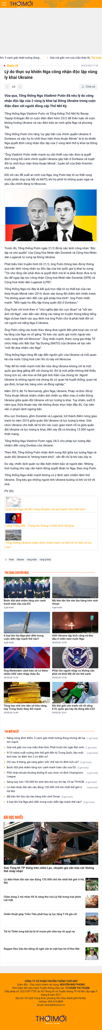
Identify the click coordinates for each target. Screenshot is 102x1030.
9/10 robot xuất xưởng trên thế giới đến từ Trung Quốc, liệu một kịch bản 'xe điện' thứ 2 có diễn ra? (52, 754)
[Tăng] (20, 87)
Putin (11, 559)
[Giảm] (7, 87)
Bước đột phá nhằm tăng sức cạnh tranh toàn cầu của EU (48, 767)
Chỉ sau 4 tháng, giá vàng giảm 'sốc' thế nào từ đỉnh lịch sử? (49, 762)
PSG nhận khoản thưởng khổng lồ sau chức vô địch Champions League (52, 774)
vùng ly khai (45, 559)
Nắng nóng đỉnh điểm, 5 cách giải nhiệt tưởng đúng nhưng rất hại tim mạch (52, 740)
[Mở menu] (4, 4)
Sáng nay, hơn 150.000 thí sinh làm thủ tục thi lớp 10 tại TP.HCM (52, 782)
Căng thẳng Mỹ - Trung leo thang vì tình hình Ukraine (39, 525)
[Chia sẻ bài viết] (88, 87)
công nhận (32, 559)
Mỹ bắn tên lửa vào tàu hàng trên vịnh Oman (40, 796)
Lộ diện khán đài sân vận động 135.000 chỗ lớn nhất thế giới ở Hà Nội (52, 789)
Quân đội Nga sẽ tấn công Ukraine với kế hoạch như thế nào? (45, 509)
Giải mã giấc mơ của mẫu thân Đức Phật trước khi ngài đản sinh (52, 747)
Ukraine (20, 559)
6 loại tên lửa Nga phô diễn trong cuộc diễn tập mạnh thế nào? (51, 802)
